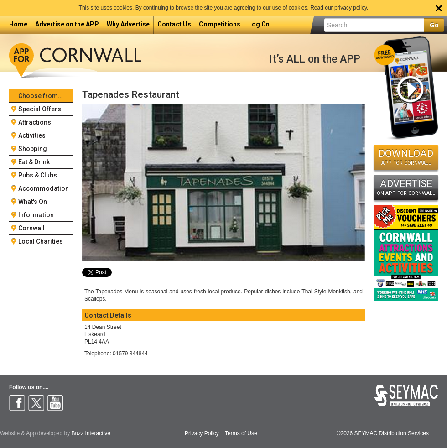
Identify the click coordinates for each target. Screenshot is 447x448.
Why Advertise (128, 24)
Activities (32, 135)
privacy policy (350, 8)
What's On (32, 201)
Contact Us (174, 24)
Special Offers (39, 109)
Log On (259, 24)
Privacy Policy (202, 434)
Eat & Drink (34, 162)
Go (434, 25)
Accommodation (43, 188)
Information (36, 215)
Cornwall (31, 228)
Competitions (219, 24)
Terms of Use (241, 434)
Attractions (34, 122)
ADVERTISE (406, 187)
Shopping (32, 148)
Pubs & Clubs (37, 175)
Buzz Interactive (91, 433)
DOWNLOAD (406, 157)
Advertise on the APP (67, 24)
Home (18, 24)
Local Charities (40, 241)
